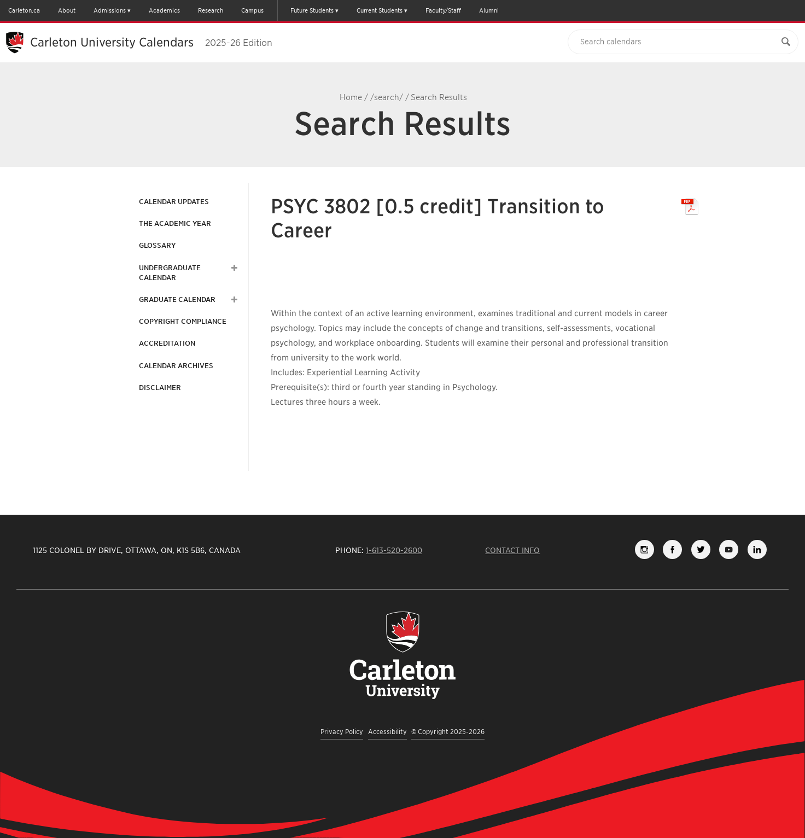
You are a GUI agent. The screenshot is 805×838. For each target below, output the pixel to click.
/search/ (386, 97)
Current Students (379, 10)
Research (210, 10)
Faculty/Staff (443, 10)
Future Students (312, 10)
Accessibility (387, 732)
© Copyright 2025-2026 (448, 732)
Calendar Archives (176, 366)
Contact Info (512, 550)
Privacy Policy (341, 732)
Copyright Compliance (182, 321)
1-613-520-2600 (394, 550)
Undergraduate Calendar (170, 273)
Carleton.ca (24, 10)
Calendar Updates (174, 201)
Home (351, 97)
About (66, 10)
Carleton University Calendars (151, 42)
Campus (252, 10)
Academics (164, 10)
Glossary (157, 245)
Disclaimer (160, 387)
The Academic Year (175, 223)
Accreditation (167, 343)
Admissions (110, 10)
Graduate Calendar (177, 299)
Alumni (489, 10)
